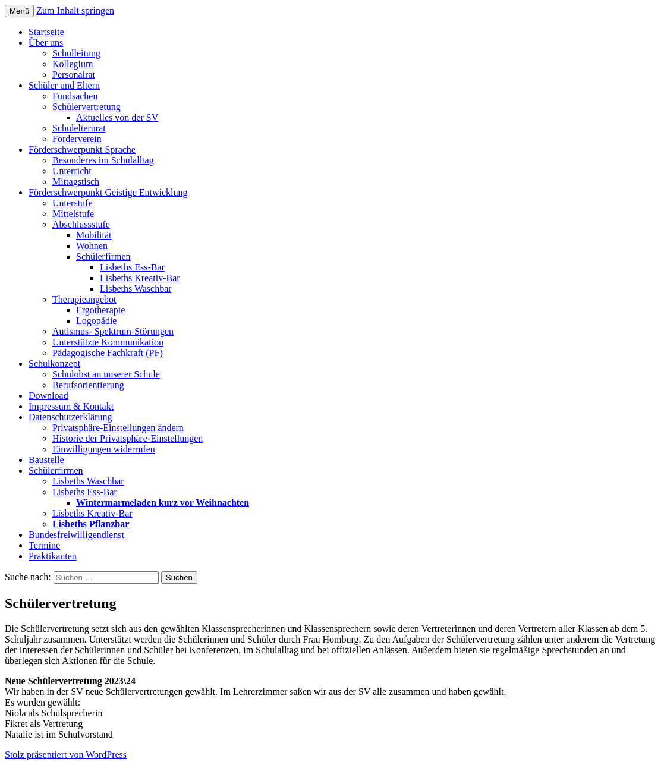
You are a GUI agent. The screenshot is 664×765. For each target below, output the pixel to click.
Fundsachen (74, 96)
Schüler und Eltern (64, 85)
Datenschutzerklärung (70, 417)
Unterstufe (72, 203)
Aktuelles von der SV (117, 117)
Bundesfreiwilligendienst (76, 535)
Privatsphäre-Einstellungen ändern (118, 428)
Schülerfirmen (103, 256)
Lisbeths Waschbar (136, 289)
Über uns (46, 42)
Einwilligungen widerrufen (103, 449)
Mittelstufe (73, 214)
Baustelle (46, 460)
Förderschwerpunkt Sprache (82, 149)
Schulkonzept (54, 363)
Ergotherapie (100, 310)
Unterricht (72, 171)
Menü (19, 11)
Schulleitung (76, 53)
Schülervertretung (86, 107)
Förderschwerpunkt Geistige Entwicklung (108, 192)
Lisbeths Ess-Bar (132, 267)
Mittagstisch (75, 182)
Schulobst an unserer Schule (106, 374)
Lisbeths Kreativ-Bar (140, 278)
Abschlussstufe (81, 224)
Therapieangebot (84, 299)
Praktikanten (53, 556)
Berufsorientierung (88, 385)
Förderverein (77, 139)
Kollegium (72, 64)
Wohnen (92, 246)
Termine (44, 545)
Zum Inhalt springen (75, 10)
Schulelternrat (79, 128)
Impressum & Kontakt (71, 406)
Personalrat (73, 75)
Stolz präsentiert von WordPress (66, 755)
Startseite (46, 32)
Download (48, 396)
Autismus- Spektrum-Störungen (113, 331)
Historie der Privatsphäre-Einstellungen (127, 438)
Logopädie (96, 321)
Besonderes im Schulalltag (103, 160)
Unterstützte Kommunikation (107, 342)
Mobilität (94, 235)
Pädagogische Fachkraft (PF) (107, 353)
